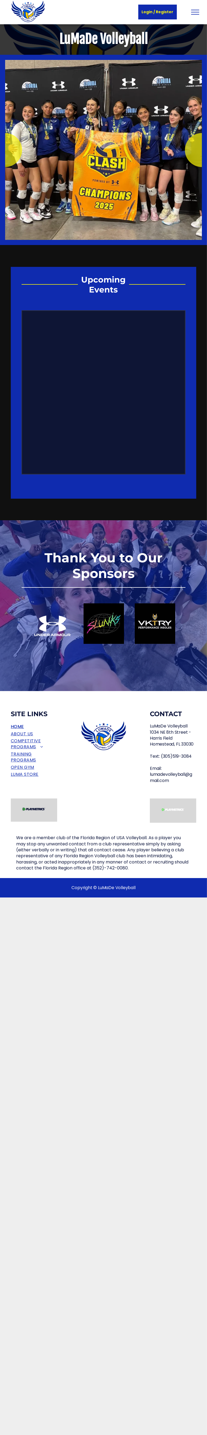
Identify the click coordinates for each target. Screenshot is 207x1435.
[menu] (195, 12)
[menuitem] (34, 726)
